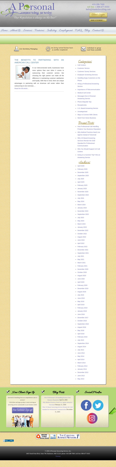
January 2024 (82, 208)
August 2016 (82, 327)
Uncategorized (82, 111)
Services (27, 30)
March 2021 (82, 263)
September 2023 (83, 214)
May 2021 (81, 259)
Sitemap (58, 456)
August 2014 (82, 346)
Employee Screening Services (88, 75)
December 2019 (83, 288)
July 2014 (81, 350)
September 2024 (83, 195)
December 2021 (83, 250)
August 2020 (82, 275)
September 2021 (83, 253)
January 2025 (82, 188)
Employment (65, 30)
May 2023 (81, 221)
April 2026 (81, 166)
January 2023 (82, 227)
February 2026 (82, 169)
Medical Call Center (84, 93)
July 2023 (81, 217)
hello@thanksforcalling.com (98, 9)
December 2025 (83, 172)
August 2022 (82, 237)
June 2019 (81, 298)
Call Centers (82, 65)
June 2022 (81, 240)
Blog (87, 30)
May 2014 (81, 356)
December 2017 (83, 317)
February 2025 (82, 185)
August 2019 (82, 292)
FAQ (78, 30)
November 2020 (83, 269)
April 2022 (81, 243)
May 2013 (81, 379)
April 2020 (81, 282)
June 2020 (81, 279)
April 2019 (81, 304)
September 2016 (83, 324)
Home (4, 30)
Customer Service (84, 68)
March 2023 (82, 224)
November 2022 (83, 230)
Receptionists (82, 105)
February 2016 (82, 337)
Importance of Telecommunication (89, 89)
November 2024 (83, 192)
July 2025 (81, 179)
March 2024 (82, 205)
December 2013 (83, 372)
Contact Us (98, 30)
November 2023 (83, 211)
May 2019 (81, 301)
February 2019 (82, 308)
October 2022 (82, 234)
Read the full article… (21, 88)
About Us (15, 30)
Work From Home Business (87, 118)
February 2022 (82, 246)
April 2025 (81, 182)
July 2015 (81, 340)
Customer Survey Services (86, 71)
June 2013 (81, 375)
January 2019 (82, 311)
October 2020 (82, 272)
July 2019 (81, 295)
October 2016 (82, 321)
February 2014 (82, 366)
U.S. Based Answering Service (88, 108)
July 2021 (81, 256)
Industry (51, 30)
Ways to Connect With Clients (88, 115)
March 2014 (82, 363)
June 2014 (81, 353)
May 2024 (81, 201)
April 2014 (81, 359)
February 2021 (82, 266)
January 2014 (82, 369)
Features (39, 30)
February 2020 (82, 285)
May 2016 (81, 330)
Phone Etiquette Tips (84, 102)
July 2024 (81, 198)
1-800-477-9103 (102, 7)
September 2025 (83, 175)
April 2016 (81, 334)
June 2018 (81, 314)
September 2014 (83, 343)
